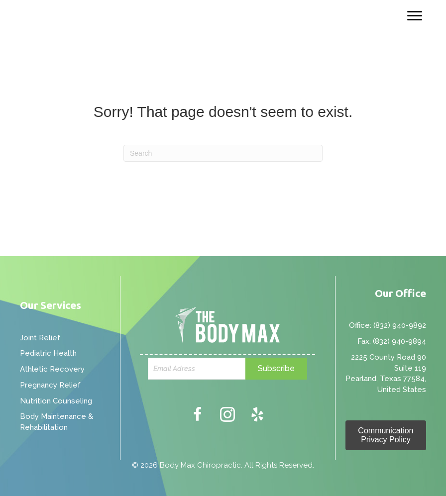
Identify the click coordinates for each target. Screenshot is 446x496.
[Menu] (414, 15)
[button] (276, 369)
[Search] (223, 153)
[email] (196, 369)
